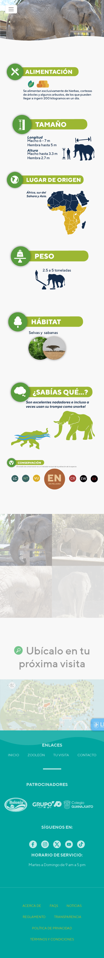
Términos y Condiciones (52, 949)
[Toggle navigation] (11, 9)
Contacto (86, 745)
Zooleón (36, 745)
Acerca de (31, 916)
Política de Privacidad (52, 938)
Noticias (74, 916)
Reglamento (34, 927)
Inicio (13, 745)
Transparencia (67, 927)
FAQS (54, 916)
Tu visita (61, 745)
